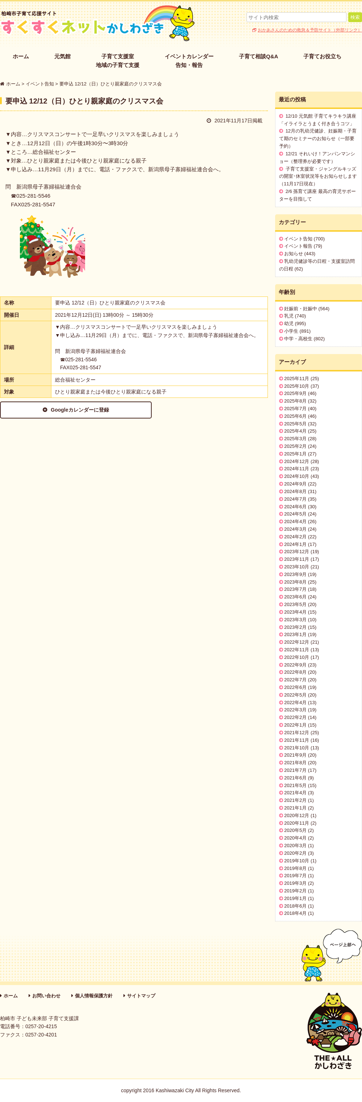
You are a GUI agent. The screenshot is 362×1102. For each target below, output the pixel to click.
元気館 (62, 56)
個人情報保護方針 (94, 995)
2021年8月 (295, 762)
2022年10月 (296, 657)
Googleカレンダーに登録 (69, 410)
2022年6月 (295, 687)
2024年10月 (296, 476)
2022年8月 (295, 672)
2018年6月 (295, 906)
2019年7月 (295, 875)
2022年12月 (296, 642)
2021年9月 (295, 755)
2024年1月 (295, 544)
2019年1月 (295, 898)
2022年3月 (295, 709)
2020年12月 (296, 815)
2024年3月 (295, 529)
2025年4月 (295, 431)
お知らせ (293, 253)
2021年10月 (296, 747)
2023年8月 (295, 582)
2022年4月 (295, 702)
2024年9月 (295, 484)
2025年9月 (295, 393)
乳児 (289, 316)
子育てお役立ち (322, 56)
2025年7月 (295, 408)
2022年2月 (295, 717)
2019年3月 (295, 883)
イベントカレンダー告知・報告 (189, 60)
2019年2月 (295, 890)
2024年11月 (296, 468)
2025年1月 (295, 454)
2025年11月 (296, 378)
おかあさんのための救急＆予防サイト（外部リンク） (310, 30)
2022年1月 (295, 725)
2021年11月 (296, 740)
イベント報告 (298, 246)
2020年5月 (295, 830)
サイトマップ (141, 995)
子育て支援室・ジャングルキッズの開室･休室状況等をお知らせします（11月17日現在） (318, 176)
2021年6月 (295, 778)
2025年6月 (295, 416)
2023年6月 (295, 597)
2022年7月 (295, 679)
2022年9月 (295, 665)
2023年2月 (295, 627)
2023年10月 (296, 566)
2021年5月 (295, 785)
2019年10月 (296, 860)
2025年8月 (295, 401)
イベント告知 (298, 238)
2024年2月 (295, 536)
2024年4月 (295, 521)
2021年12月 (296, 732)
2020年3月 (295, 845)
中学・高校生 (298, 338)
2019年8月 (295, 868)
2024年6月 (295, 506)
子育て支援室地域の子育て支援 (117, 60)
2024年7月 (295, 499)
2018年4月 (295, 913)
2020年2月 (295, 853)
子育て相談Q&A (258, 56)
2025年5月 (295, 423)
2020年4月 (295, 838)
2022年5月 (295, 695)
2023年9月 (295, 574)
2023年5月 (295, 604)
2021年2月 (295, 800)
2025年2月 (295, 446)
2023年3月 (295, 619)
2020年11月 (296, 823)
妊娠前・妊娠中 (300, 308)
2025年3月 (295, 438)
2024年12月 (296, 461)
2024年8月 (295, 491)
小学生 (291, 331)
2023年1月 (295, 634)
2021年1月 (295, 808)
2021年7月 (295, 770)
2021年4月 (295, 792)
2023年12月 (296, 551)
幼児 (289, 323)
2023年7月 (295, 589)
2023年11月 (296, 559)
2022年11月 (296, 649)
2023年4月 (295, 612)
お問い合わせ (46, 995)
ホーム (21, 56)
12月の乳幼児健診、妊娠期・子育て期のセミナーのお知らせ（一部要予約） (318, 138)
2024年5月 (295, 514)
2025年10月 (296, 386)
